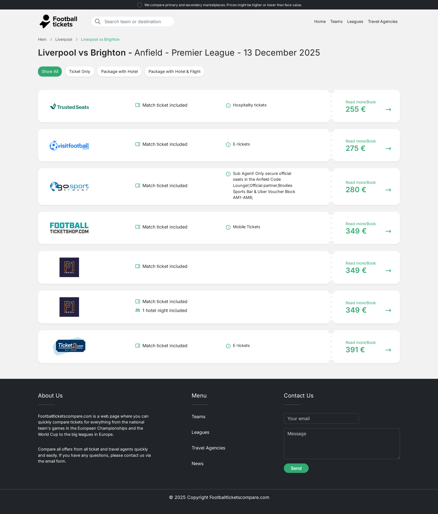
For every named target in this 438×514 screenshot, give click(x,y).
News (197, 463)
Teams (336, 21)
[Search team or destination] (137, 21)
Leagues (355, 21)
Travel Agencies (383, 21)
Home (320, 21)
